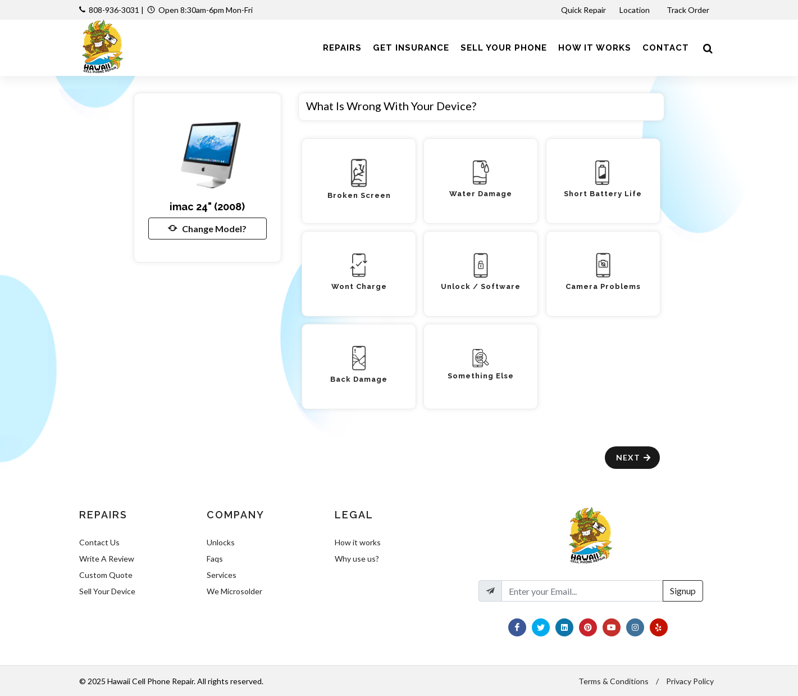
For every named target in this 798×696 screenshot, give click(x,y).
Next (633, 457)
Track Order (689, 10)
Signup (683, 590)
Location (635, 10)
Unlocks (221, 542)
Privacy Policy (690, 681)
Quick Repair (583, 10)
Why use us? (357, 558)
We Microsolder (234, 591)
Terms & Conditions (613, 681)
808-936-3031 (114, 10)
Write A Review (106, 558)
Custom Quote (106, 575)
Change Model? (207, 228)
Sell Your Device (107, 591)
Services (221, 575)
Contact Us (99, 542)
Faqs (215, 558)
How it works (358, 542)
